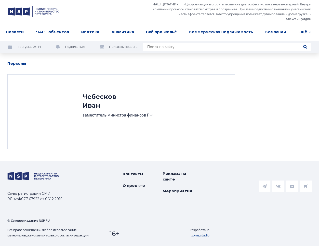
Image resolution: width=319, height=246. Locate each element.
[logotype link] (33, 11)
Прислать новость (123, 46)
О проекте (134, 185)
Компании (275, 31)
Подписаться (75, 46)
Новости (15, 31)
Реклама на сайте (174, 176)
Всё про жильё (161, 31)
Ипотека (90, 31)
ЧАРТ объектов (52, 31)
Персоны (16, 63)
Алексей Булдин (298, 19)
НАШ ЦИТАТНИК (165, 4)
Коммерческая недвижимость (221, 31)
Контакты (133, 173)
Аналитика (122, 31)
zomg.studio (200, 235)
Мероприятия (177, 191)
